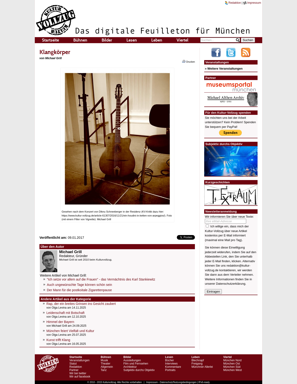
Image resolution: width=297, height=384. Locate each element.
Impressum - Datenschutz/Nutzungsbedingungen (171, 382)
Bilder (107, 40)
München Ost (231, 363)
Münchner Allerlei (202, 366)
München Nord (232, 360)
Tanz (104, 370)
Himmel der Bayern (60, 322)
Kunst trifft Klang (58, 340)
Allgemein (107, 366)
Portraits (170, 370)
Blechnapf (197, 360)
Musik (104, 360)
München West (232, 370)
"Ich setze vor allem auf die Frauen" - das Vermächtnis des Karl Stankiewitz (101, 279)
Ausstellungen (132, 360)
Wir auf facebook (79, 376)
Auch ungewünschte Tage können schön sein (79, 285)
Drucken (188, 61)
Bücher (169, 360)
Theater (105, 363)
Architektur (130, 366)
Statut (73, 363)
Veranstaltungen (79, 360)
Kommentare (173, 366)
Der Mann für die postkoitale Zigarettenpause (79, 290)
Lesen (131, 40)
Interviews (171, 363)
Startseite (50, 40)
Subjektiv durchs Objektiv (139, 370)
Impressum (252, 2)
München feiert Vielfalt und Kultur (70, 331)
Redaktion (233, 2)
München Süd (231, 366)
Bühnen (80, 40)
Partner (73, 370)
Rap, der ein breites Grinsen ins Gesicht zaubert (81, 304)
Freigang (196, 363)
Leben (156, 40)
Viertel (182, 40)
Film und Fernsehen (135, 363)
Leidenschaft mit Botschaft (65, 313)
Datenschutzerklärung (230, 283)
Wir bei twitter (77, 373)
